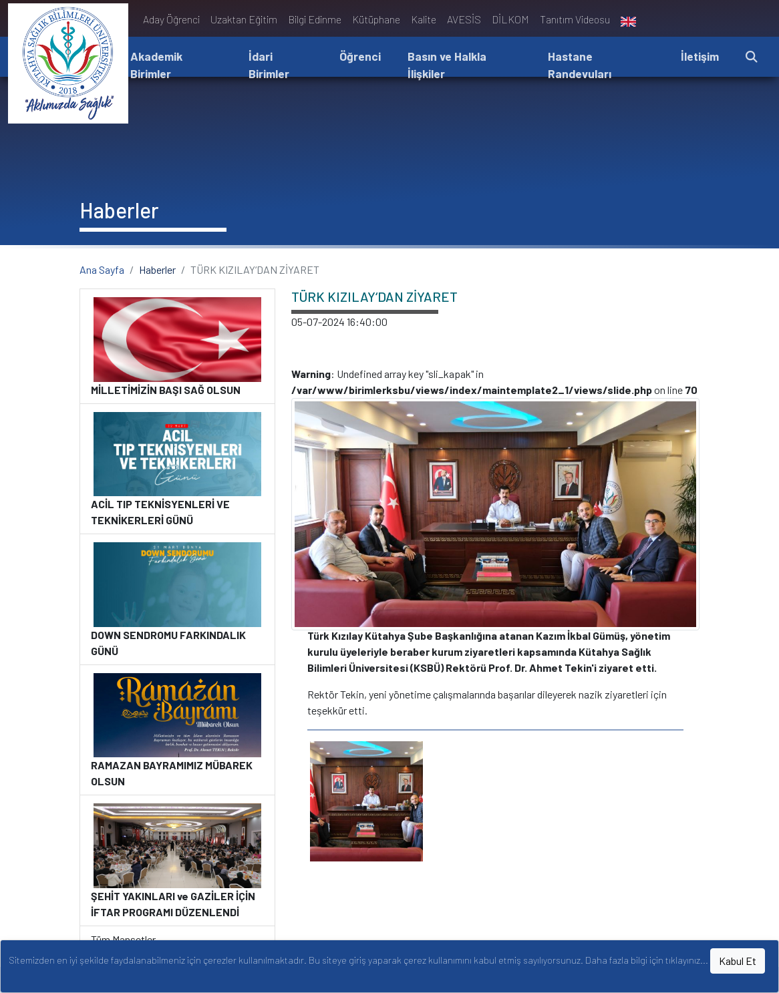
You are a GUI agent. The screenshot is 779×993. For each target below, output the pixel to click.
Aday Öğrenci (171, 19)
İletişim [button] (700, 56)
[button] (751, 57)
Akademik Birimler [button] (156, 65)
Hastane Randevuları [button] (579, 65)
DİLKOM (510, 19)
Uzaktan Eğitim (243, 19)
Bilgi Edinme (314, 19)
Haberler (157, 269)
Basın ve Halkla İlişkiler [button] (447, 65)
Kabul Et (737, 960)
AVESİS (464, 19)
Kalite (423, 19)
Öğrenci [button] (360, 56)
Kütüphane (376, 19)
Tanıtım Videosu (575, 19)
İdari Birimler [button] (269, 65)
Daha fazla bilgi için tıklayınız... (646, 960)
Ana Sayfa (102, 269)
